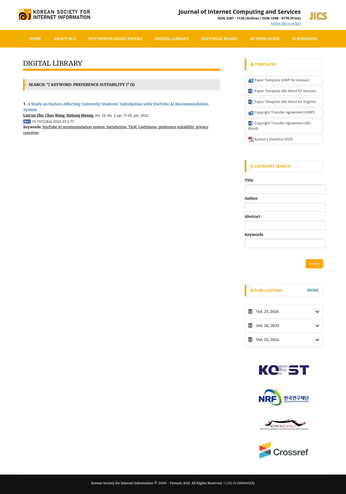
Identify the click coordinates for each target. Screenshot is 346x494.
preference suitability (176, 127)
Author (251, 198)
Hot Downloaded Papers (115, 38)
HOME (35, 38)
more (313, 290)
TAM (132, 127)
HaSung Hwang (79, 115)
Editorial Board (219, 38)
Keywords (254, 234)
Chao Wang (55, 115)
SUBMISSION (304, 38)
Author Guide (265, 38)
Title (249, 180)
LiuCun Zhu (33, 115)
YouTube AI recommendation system (73, 127)
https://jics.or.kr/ (286, 23)
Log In (230, 483)
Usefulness (147, 127)
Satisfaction (117, 127)
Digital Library (172, 38)
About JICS (65, 38)
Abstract (252, 216)
